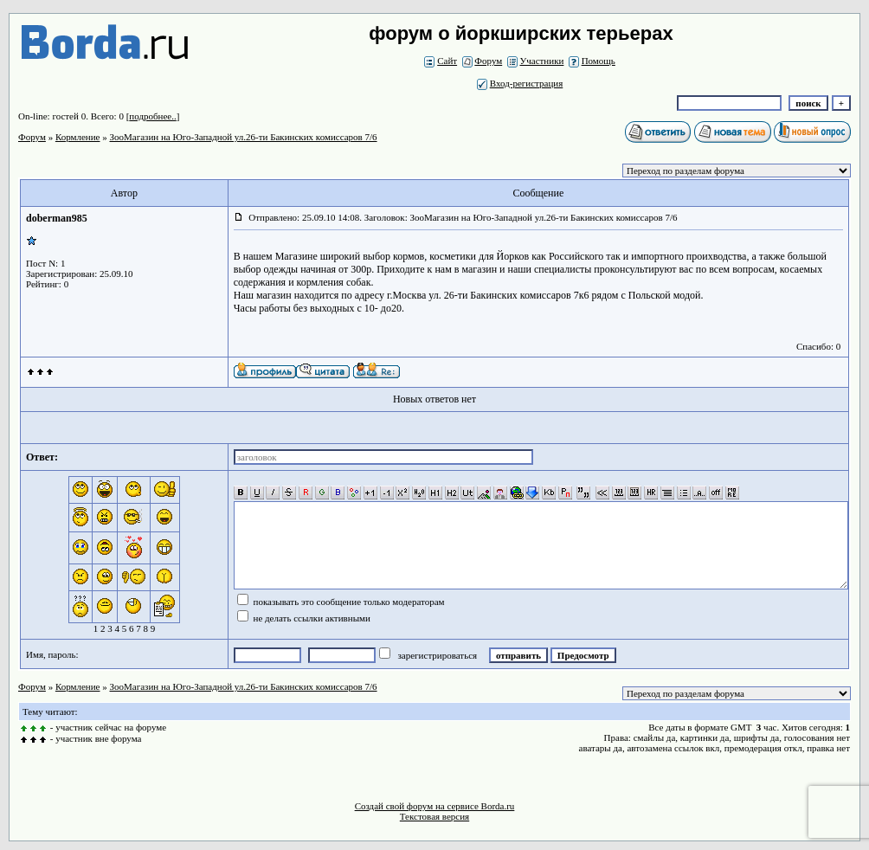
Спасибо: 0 (818, 346)
